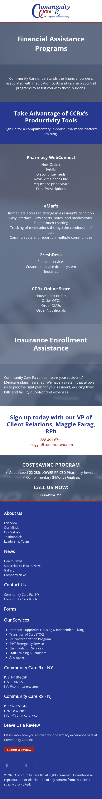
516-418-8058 (17, 677)
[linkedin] (36, 765)
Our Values (12, 532)
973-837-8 (14, 706)
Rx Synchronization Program (30, 639)
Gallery (9, 570)
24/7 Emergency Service (26, 644)
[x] (26, 765)
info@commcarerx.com (21, 686)
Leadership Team (16, 541)
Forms (10, 609)
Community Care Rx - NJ (21, 599)
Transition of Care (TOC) (26, 634)
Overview (10, 523)
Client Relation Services (26, 648)
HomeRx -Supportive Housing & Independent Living (46, 630)
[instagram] (16, 765)
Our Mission (13, 527)
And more (16, 657)
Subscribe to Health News (22, 566)
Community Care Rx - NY (21, 594)
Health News (13, 561)
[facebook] (7, 765)
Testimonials (13, 537)
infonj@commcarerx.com (22, 715)
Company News (15, 575)
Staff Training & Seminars (27, 653)
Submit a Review (19, 750)
